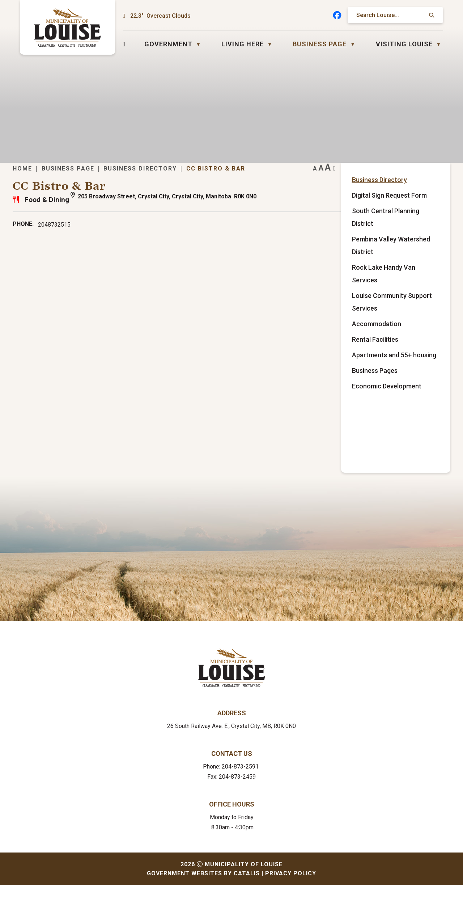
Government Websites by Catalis (203, 893)
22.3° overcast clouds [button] (160, 15)
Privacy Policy (290, 893)
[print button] (429, 179)
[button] (431, 15)
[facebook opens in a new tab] (337, 15)
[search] (391, 15)
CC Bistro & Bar (339, 179)
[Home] (124, 44)
